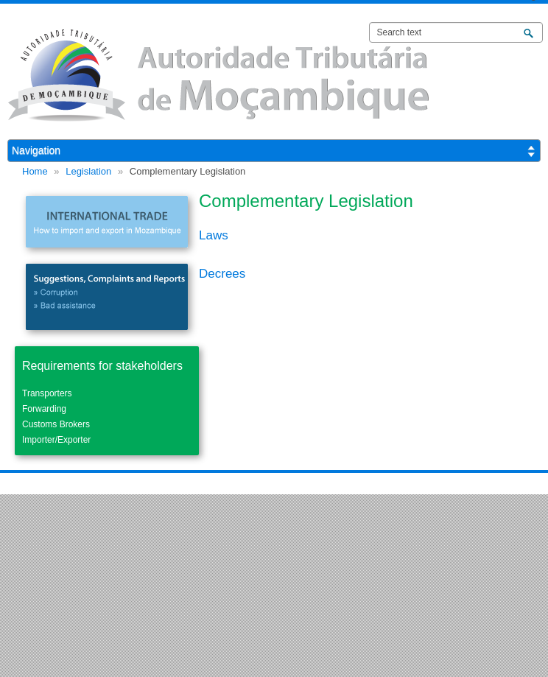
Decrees (222, 274)
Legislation (88, 171)
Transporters (47, 393)
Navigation (36, 150)
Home (35, 171)
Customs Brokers (56, 424)
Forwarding (44, 409)
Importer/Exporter (56, 440)
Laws (213, 235)
